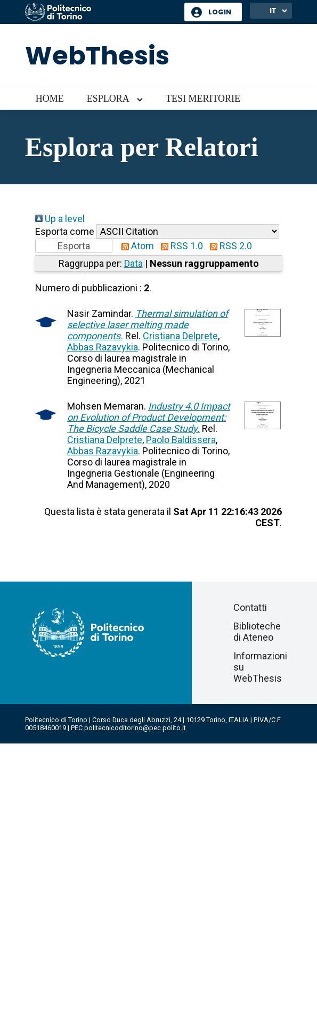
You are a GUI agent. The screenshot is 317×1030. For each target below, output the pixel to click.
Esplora (108, 98)
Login (219, 12)
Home (50, 98)
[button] (73, 246)
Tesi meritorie (203, 98)
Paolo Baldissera (181, 439)
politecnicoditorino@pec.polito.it (135, 728)
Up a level (60, 218)
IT (273, 10)
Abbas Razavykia (102, 347)
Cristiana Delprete (180, 335)
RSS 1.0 (179, 245)
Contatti (250, 607)
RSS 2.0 (228, 245)
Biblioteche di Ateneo (257, 631)
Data (133, 263)
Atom (135, 245)
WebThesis (97, 55)
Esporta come (64, 231)
